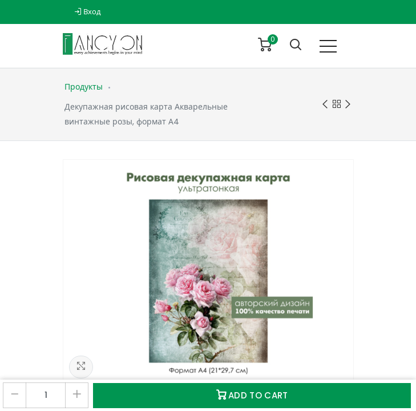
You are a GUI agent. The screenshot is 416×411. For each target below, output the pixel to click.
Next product (348, 105)
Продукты (83, 86)
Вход (87, 11)
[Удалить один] (14, 395)
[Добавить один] (76, 395)
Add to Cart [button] (252, 395)
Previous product (325, 105)
